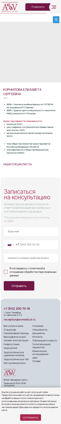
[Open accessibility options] (56, 19)
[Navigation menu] (54, 7)
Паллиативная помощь (16, 333)
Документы (38, 333)
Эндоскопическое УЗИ (16, 359)
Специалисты (39, 329)
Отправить (19, 286)
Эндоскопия (10, 347)
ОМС (35, 357)
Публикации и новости (44, 340)
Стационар (10, 329)
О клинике (37, 325)
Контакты (37, 336)
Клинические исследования (40, 352)
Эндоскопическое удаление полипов (14, 354)
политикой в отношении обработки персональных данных (33, 272)
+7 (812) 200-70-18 (17, 308)
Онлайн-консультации (16, 340)
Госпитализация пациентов (41, 346)
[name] (31, 231)
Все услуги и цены (13, 325)
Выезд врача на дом (15, 336)
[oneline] (31, 258)
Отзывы (36, 361)
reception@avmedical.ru (19, 319)
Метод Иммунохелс (15, 363)
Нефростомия (12, 344)
